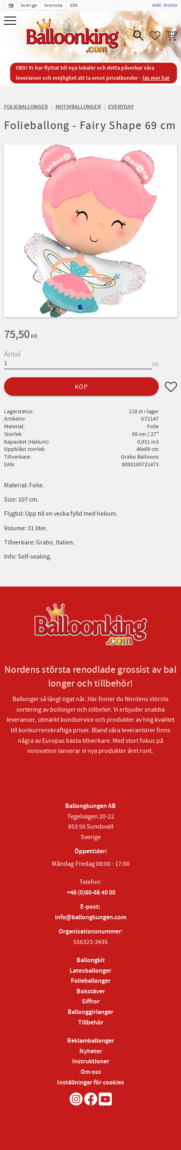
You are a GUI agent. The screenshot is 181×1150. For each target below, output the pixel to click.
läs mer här (156, 78)
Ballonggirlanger (90, 1012)
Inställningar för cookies (90, 1082)
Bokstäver (91, 991)
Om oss (91, 1072)
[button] (11, 21)
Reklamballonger (90, 1041)
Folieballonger (91, 981)
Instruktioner (90, 1061)
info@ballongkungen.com (90, 917)
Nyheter (90, 1051)
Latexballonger (90, 971)
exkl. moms (164, 5)
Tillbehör (90, 1022)
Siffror (91, 1001)
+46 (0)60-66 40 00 (91, 893)
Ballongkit (91, 960)
